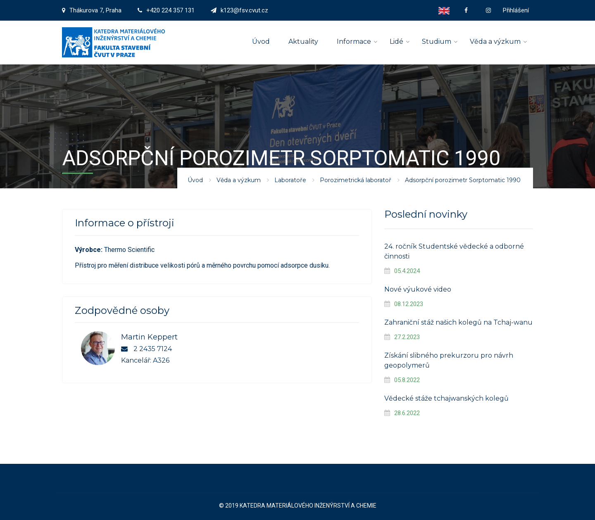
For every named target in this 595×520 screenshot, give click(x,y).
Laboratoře (290, 180)
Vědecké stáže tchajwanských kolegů (446, 398)
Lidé (396, 41)
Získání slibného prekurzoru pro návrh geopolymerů (448, 360)
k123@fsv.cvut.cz (244, 10)
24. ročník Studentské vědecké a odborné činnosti (454, 251)
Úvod (261, 41)
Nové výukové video (417, 289)
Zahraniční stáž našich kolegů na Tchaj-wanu (458, 322)
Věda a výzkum (495, 41)
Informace (354, 41)
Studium (436, 41)
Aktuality (303, 41)
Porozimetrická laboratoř (355, 180)
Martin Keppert (149, 337)
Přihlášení (516, 10)
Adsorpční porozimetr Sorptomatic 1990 (463, 180)
